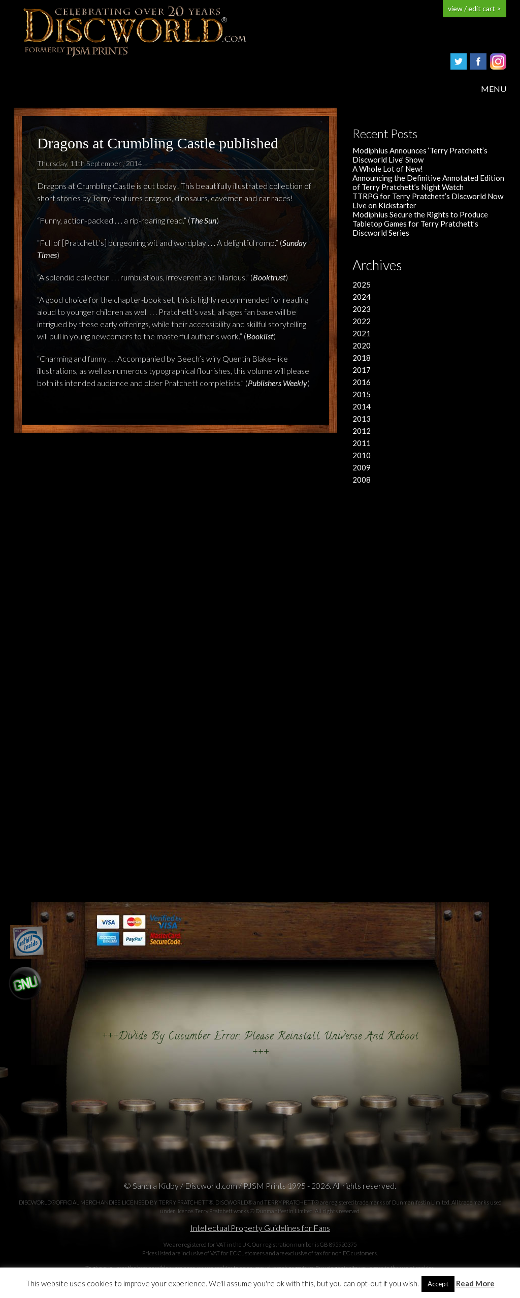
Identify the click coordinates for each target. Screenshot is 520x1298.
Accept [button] (438, 1284)
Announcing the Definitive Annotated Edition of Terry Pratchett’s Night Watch (428, 182)
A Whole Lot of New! (387, 168)
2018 (361, 357)
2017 (361, 369)
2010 (361, 455)
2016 (361, 382)
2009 (361, 467)
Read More (475, 1283)
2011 (361, 443)
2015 (361, 394)
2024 (361, 296)
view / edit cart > (474, 8)
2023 (361, 308)
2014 (361, 406)
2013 (361, 418)
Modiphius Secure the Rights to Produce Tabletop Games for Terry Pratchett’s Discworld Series (420, 223)
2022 (361, 321)
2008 (361, 479)
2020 (361, 345)
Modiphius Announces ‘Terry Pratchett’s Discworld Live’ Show (420, 155)
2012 (361, 430)
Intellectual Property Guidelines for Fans (260, 1227)
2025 (361, 284)
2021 (361, 333)
